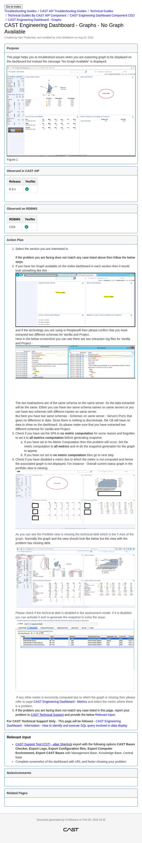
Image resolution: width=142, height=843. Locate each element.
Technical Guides (101, 11)
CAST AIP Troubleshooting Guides (63, 11)
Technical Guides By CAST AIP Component (37, 15)
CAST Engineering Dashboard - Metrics (60, 701)
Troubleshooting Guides (20, 11)
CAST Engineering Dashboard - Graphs (34, 19)
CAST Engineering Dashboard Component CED (102, 15)
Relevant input (105, 714)
